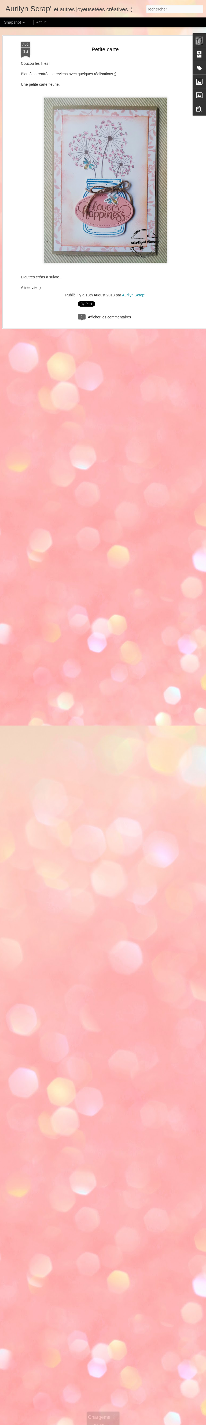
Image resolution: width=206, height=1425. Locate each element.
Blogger (148, 1422)
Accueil (42, 22)
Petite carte (105, 49)
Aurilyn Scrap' (133, 295)
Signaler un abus (166, 1422)
